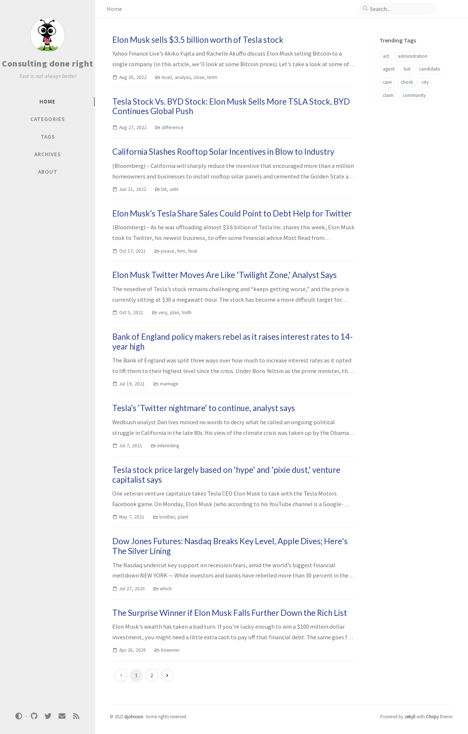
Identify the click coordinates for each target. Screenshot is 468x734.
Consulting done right (47, 63)
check (407, 82)
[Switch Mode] (19, 716)
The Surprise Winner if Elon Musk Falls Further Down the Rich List (229, 613)
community (414, 95)
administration (412, 56)
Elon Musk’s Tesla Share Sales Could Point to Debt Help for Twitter (232, 213)
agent (389, 69)
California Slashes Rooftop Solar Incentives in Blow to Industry (223, 152)
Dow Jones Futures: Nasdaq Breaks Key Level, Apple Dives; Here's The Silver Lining (230, 546)
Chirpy (432, 716)
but (407, 69)
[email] (62, 716)
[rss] (76, 716)
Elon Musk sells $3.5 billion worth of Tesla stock (197, 40)
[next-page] (167, 675)
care (387, 82)
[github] (34, 716)
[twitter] (48, 716)
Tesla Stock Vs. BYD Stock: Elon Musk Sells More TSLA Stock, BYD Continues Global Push (231, 106)
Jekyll (409, 716)
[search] (400, 8)
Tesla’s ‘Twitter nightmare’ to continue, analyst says (203, 408)
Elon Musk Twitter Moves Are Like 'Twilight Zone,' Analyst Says (224, 275)
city (425, 82)
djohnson (133, 716)
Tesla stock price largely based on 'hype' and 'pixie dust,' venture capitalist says (226, 475)
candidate (429, 69)
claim (388, 95)
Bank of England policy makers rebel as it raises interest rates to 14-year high (232, 341)
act (386, 56)
